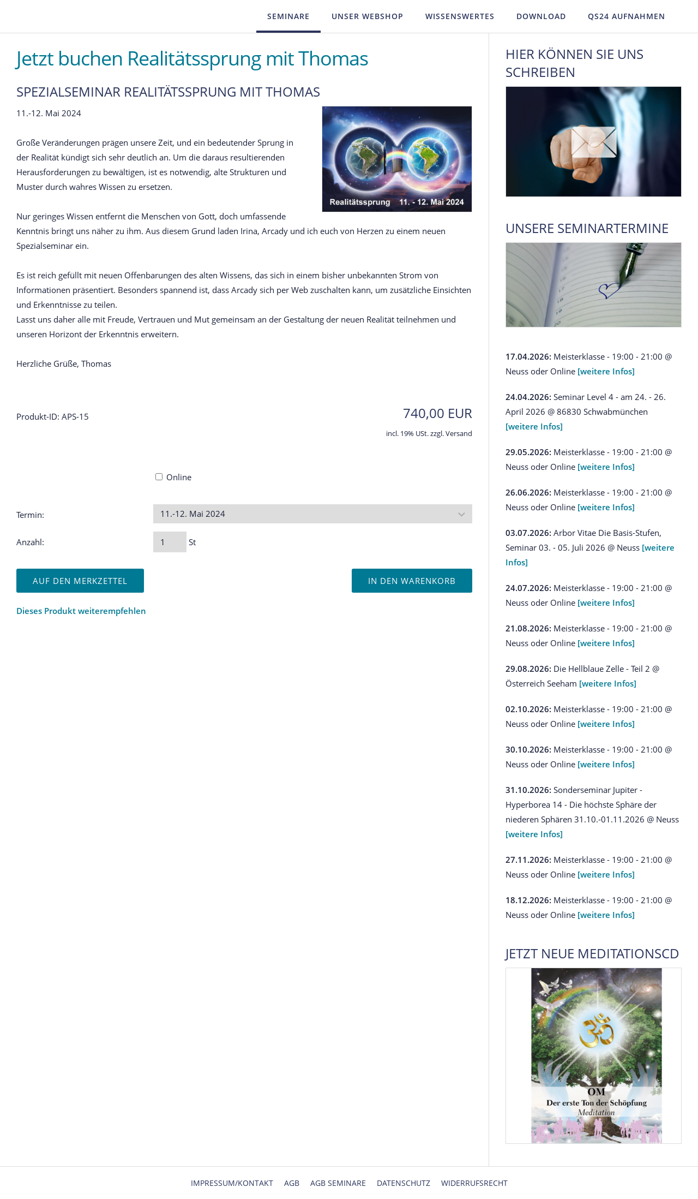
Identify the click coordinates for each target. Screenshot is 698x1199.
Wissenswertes (460, 16)
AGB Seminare (338, 1183)
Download (541, 16)
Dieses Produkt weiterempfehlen (81, 610)
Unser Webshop (368, 16)
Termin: (30, 514)
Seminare (288, 16)
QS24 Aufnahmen (626, 16)
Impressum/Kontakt (232, 1183)
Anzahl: (30, 541)
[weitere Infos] (606, 371)
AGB (291, 1183)
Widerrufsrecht (474, 1183)
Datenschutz (403, 1183)
